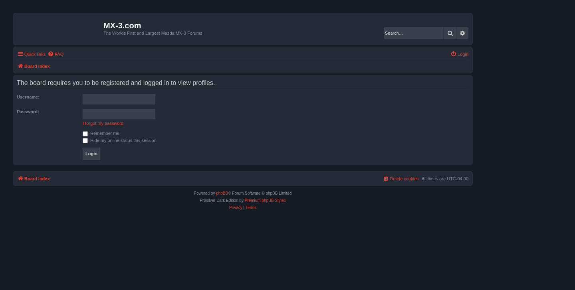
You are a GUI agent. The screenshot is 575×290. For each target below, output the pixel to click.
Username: (28, 97)
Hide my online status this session (120, 140)
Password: (28, 111)
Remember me (101, 133)
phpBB (222, 193)
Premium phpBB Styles (265, 200)
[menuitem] (55, 54)
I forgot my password (103, 123)
